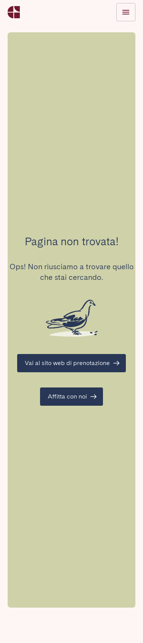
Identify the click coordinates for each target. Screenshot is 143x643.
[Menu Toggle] (125, 12)
